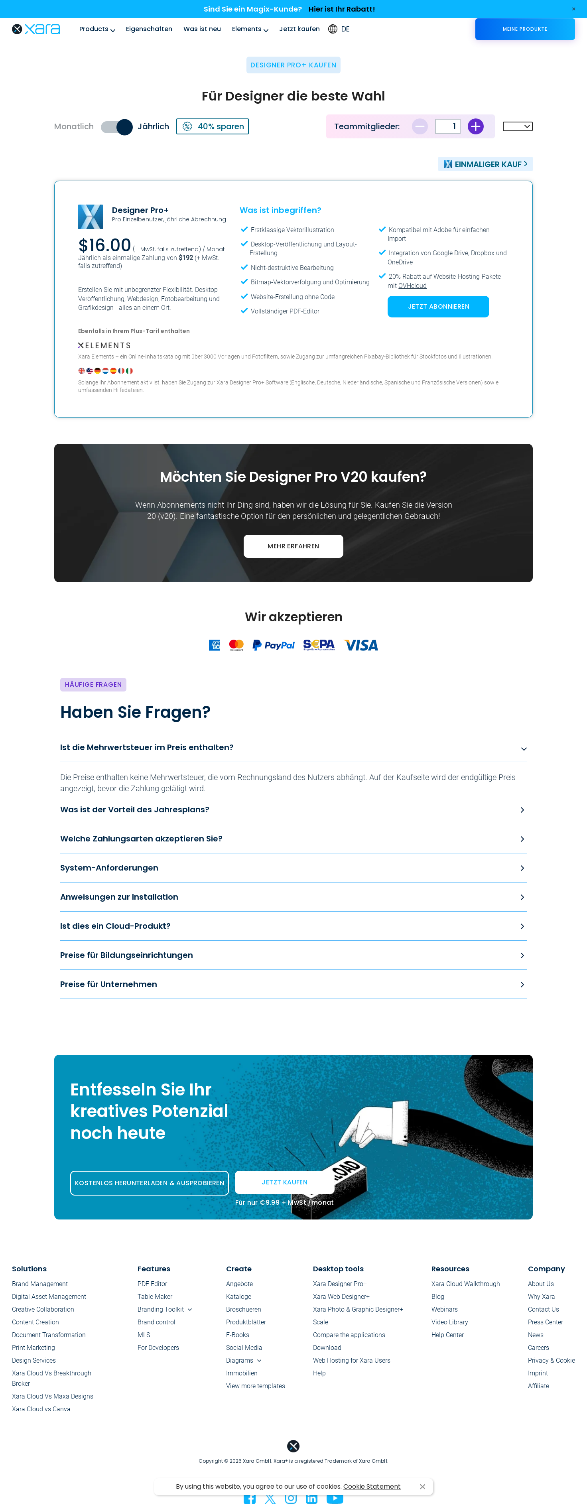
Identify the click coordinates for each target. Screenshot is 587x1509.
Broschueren (243, 1309)
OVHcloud (412, 286)
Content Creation (35, 1322)
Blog (437, 1296)
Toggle (116, 127)
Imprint (538, 1373)
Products (93, 28)
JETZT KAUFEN (285, 1186)
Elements (247, 28)
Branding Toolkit (161, 1309)
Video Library (449, 1322)
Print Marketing (33, 1347)
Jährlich (153, 126)
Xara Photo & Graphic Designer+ (358, 1309)
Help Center (447, 1335)
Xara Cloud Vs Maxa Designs (52, 1396)
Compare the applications (349, 1335)
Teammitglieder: (367, 126)
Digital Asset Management (49, 1296)
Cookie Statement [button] (372, 1486)
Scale (320, 1322)
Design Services (34, 1360)
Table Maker (155, 1296)
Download (327, 1347)
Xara (36, 29)
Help (319, 1373)
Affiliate (538, 1386)
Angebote (239, 1284)
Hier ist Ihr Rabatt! (342, 9)
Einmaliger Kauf (483, 164)
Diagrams (239, 1360)
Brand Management (40, 1284)
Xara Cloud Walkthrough (465, 1284)
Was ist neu (202, 28)
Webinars (444, 1309)
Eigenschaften (149, 28)
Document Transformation (49, 1335)
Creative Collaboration (43, 1309)
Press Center (545, 1322)
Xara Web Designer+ (341, 1296)
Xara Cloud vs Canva (41, 1409)
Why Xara (541, 1296)
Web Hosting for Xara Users (351, 1360)
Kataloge (238, 1296)
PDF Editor (152, 1284)
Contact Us (543, 1309)
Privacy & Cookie (551, 1360)
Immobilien (242, 1373)
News (536, 1335)
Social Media (244, 1347)
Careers (538, 1347)
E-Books (237, 1335)
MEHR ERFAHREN (293, 546)
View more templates (255, 1386)
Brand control (156, 1322)
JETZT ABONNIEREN (438, 306)
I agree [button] (422, 1486)
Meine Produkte (525, 29)
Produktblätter (246, 1322)
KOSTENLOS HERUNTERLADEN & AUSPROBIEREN (149, 1183)
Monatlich (74, 126)
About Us (541, 1284)
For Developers (158, 1347)
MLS (144, 1335)
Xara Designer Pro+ (340, 1284)
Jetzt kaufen (299, 28)
